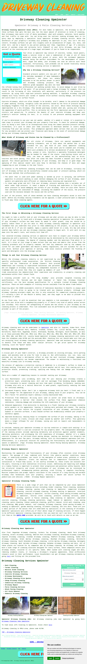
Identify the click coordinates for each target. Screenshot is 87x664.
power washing (10, 104)
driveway (72, 30)
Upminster (45, 327)
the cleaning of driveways (73, 509)
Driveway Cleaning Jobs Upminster (16, 621)
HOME (56, 14)
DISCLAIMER (81, 14)
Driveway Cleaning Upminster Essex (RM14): (20, 30)
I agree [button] (50, 658)
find (8, 532)
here (9, 556)
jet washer (38, 120)
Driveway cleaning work (11, 327)
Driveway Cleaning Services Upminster (25, 561)
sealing (76, 428)
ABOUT (67, 14)
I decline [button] (57, 658)
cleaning (31, 169)
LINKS (61, 14)
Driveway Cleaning (12, 648)
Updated (24, 648)
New (19, 648)
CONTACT (73, 14)
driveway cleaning (59, 38)
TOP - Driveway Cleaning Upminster (16, 632)
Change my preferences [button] (68, 658)
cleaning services (63, 511)
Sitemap (3, 648)
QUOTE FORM (21, 515)
